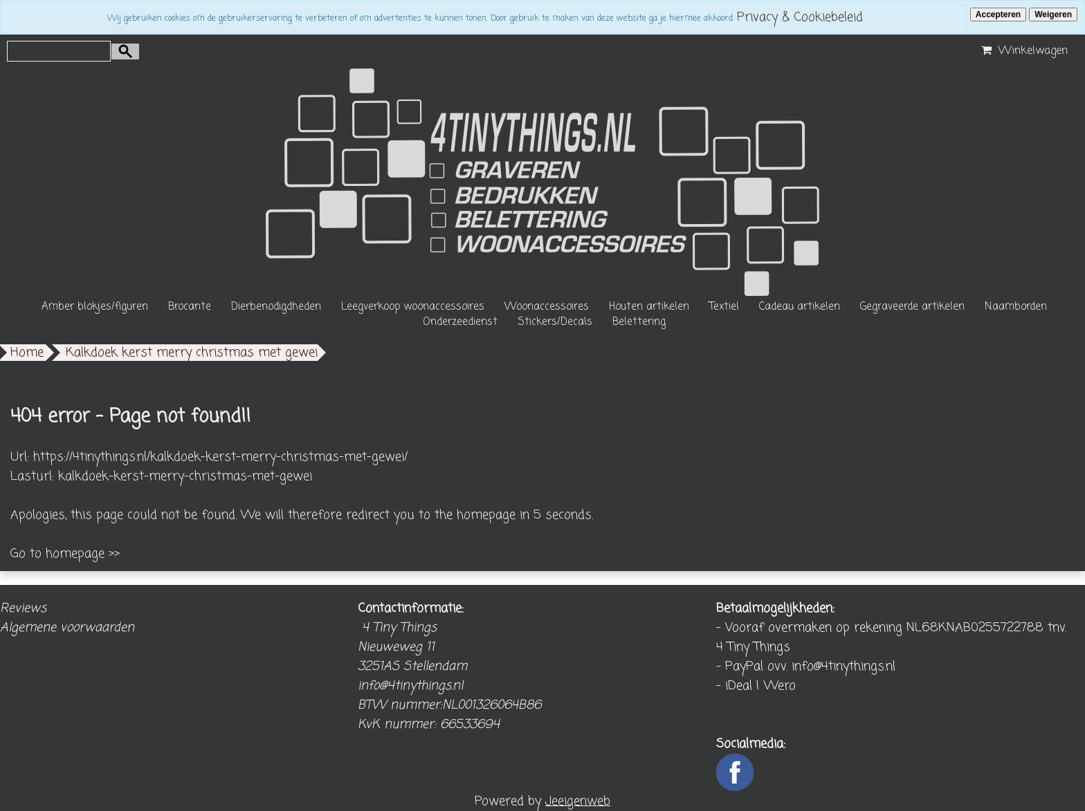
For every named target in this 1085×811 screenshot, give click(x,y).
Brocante (189, 307)
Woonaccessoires (546, 307)
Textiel (724, 307)
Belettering (639, 322)
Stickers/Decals (555, 322)
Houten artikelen (649, 307)
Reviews (23, 608)
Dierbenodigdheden (276, 307)
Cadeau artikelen (799, 307)
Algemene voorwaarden (67, 627)
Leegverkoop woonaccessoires (412, 307)
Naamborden (1016, 307)
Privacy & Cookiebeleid (800, 17)
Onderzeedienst (460, 322)
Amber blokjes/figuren (95, 307)
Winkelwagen (1023, 51)
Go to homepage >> (65, 553)
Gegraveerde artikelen (912, 307)
